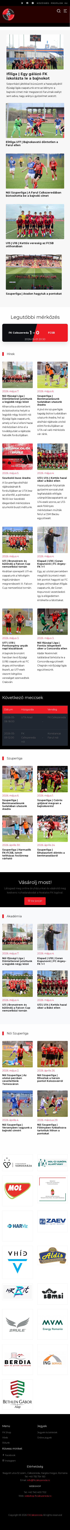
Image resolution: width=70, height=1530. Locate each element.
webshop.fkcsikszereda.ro (38, 1496)
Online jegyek (44, 1437)
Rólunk (6, 1442)
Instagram (9, 1460)
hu (66, 3)
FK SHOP (35, 901)
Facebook (8, 1455)
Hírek (5, 1437)
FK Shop (6, 1432)
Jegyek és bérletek (47, 1432)
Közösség (43, 3)
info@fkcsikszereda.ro (38, 1480)
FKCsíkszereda (35, 1515)
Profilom (57, 3)
